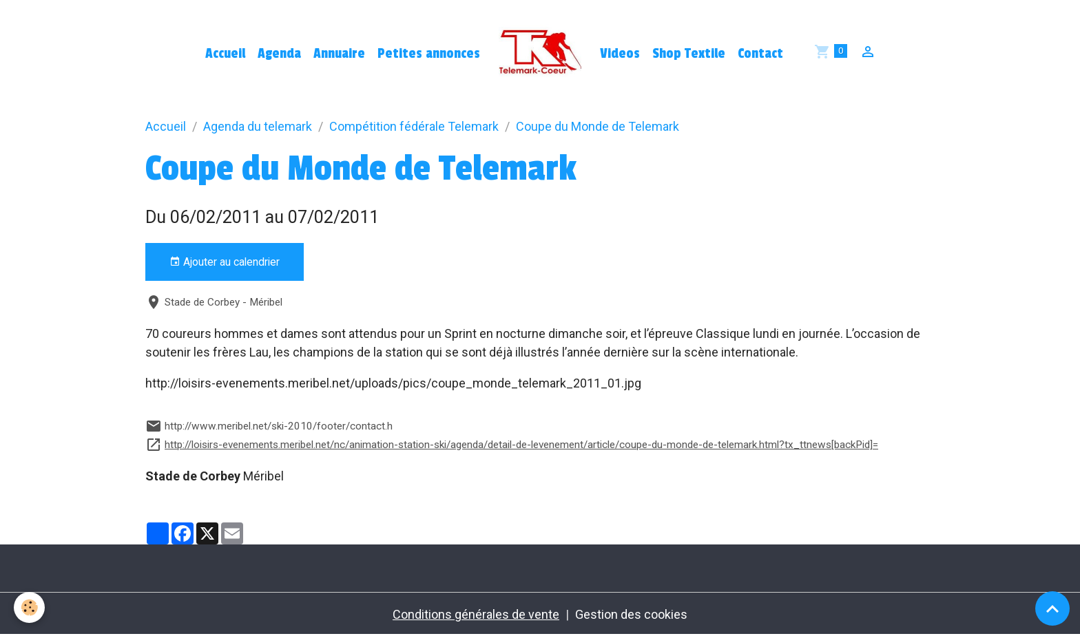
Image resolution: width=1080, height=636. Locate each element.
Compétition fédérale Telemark (414, 126)
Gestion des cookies (631, 614)
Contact (760, 53)
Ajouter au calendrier (224, 262)
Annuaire (339, 53)
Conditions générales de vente (476, 614)
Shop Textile (688, 53)
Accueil (225, 53)
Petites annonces (428, 53)
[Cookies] (29, 607)
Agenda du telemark (257, 126)
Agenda (279, 53)
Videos (620, 53)
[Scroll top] (1052, 608)
